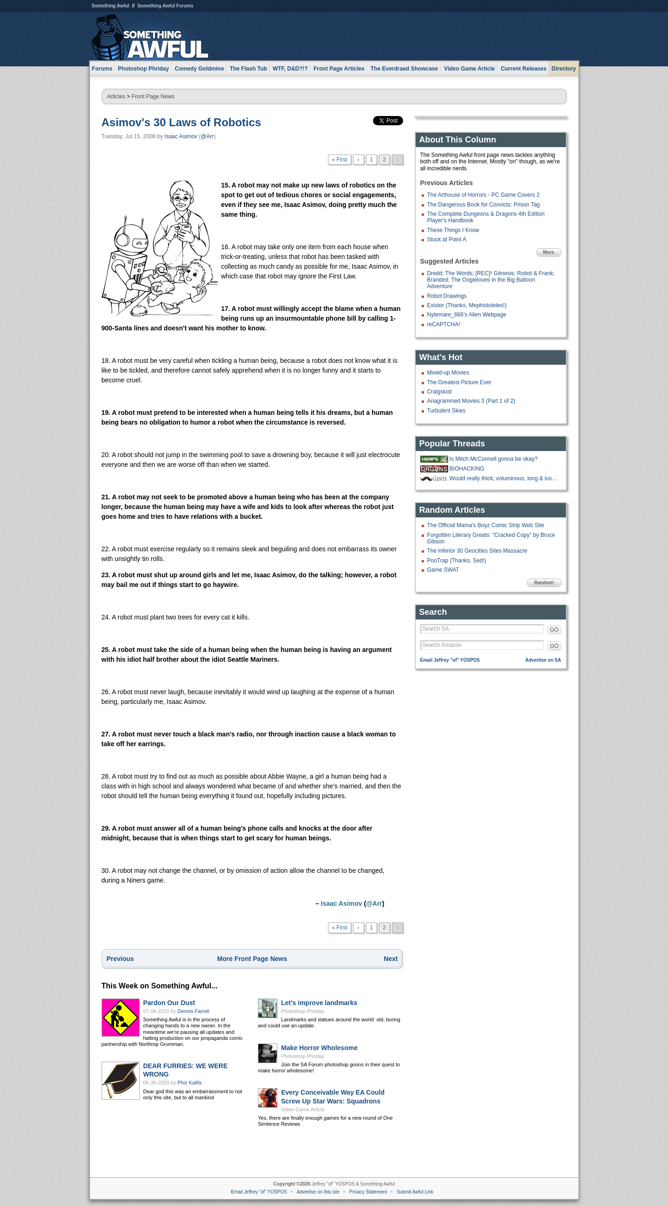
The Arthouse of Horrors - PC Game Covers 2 (483, 195)
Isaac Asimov (181, 136)
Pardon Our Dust (169, 1002)
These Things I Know (453, 230)
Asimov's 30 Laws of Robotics (181, 122)
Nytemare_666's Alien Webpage (467, 314)
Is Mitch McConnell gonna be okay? (494, 459)
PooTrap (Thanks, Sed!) (457, 560)
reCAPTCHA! (443, 324)
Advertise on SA (543, 660)
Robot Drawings (447, 296)
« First (339, 159)
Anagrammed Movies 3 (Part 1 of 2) (471, 401)
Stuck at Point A (447, 239)
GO (554, 629)
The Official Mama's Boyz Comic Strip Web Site (486, 525)
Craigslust (439, 391)
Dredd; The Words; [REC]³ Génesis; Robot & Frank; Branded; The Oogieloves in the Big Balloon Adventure (491, 280)
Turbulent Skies (446, 410)
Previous (120, 958)
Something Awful (110, 5)
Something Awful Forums (165, 5)
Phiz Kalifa (190, 1082)
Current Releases (523, 68)
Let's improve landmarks (319, 1002)
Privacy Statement (368, 1191)
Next (391, 958)
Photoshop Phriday (302, 1011)
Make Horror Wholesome (319, 1047)
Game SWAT (443, 570)
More (548, 252)
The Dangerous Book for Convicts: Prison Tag (483, 204)
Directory (564, 68)
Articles (116, 96)
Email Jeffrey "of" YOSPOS (450, 660)
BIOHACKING (467, 468)
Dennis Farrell (193, 1011)
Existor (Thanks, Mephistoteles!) (467, 305)
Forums (102, 68)
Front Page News (153, 96)
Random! (544, 582)
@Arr (207, 136)
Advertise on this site (318, 1191)
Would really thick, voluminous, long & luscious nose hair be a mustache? (504, 478)
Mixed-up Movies (448, 372)
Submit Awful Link (415, 1191)
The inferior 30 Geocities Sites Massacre (477, 551)
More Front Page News (252, 958)
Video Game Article (303, 1109)
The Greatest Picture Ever (459, 382)
